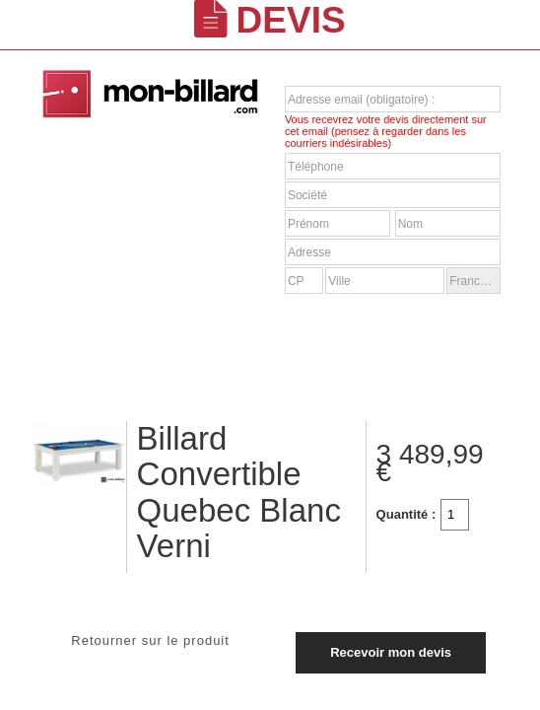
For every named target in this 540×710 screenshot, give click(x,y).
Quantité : (406, 514)
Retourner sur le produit (150, 640)
